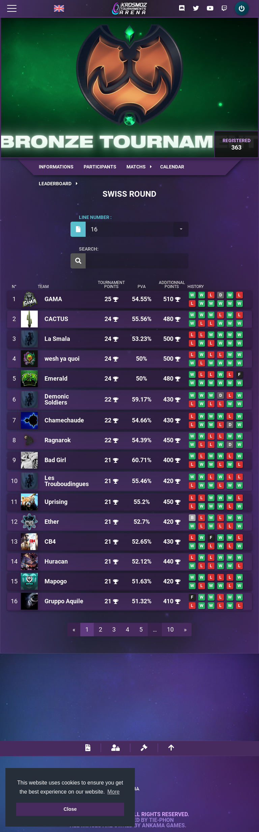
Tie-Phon (161, 820)
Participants (100, 166)
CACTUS (56, 318)
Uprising (56, 501)
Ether (52, 521)
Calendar (172, 166)
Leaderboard (58, 183)
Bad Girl (55, 459)
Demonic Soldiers (57, 399)
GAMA (53, 298)
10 (170, 629)
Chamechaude (64, 420)
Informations (56, 166)
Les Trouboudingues (67, 480)
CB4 (50, 541)
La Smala (57, 338)
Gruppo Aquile (64, 601)
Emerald (56, 378)
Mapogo (56, 581)
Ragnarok (58, 440)
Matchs (139, 166)
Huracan (56, 561)
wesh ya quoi (62, 358)
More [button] (113, 792)
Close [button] (70, 809)
